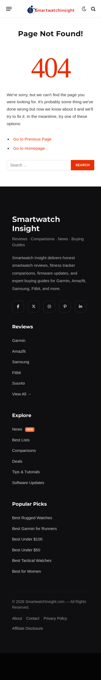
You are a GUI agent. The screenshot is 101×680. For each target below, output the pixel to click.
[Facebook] (18, 306)
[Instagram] (49, 306)
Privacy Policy (55, 618)
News (23, 429)
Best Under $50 (26, 550)
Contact (32, 618)
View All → (21, 394)
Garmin (18, 340)
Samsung (20, 361)
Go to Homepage (29, 148)
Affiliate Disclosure (27, 628)
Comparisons (24, 450)
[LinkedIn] (80, 306)
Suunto (18, 383)
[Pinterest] (65, 306)
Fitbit (16, 372)
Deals (17, 461)
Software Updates (28, 482)
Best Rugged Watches (32, 517)
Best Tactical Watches (31, 560)
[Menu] (9, 9)
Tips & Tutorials (26, 471)
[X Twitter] (34, 306)
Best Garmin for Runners (34, 528)
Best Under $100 (27, 539)
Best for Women (26, 571)
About (17, 618)
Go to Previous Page (32, 139)
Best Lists (21, 440)
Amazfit (19, 351)
